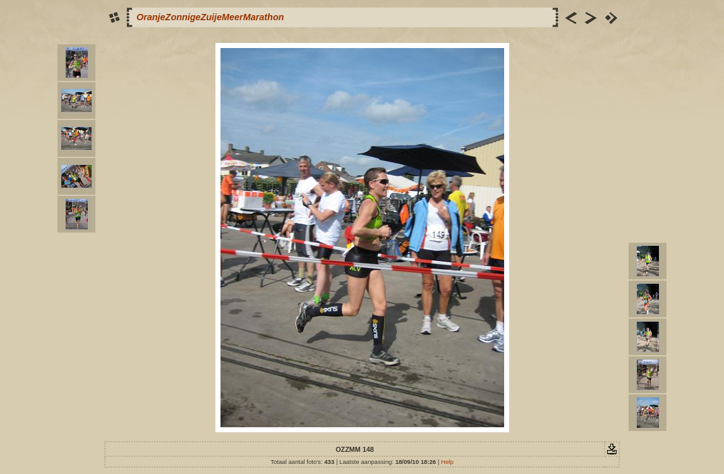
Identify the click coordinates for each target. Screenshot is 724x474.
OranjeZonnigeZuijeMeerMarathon (210, 17)
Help (447, 461)
